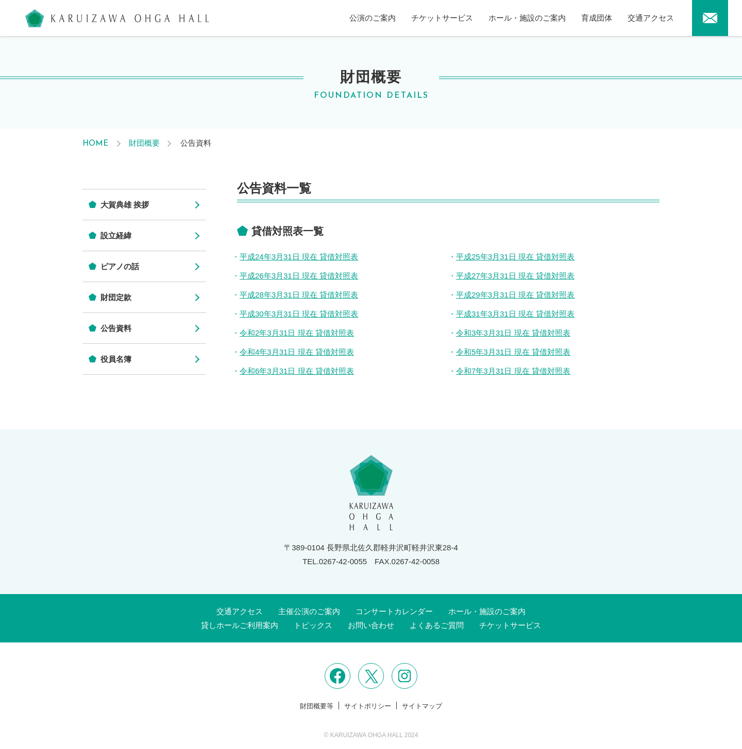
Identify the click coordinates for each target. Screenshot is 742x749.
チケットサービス (442, 17)
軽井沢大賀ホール (117, 18)
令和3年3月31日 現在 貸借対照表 (513, 332)
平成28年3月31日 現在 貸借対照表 (299, 294)
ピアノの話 (119, 266)
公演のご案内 (372, 17)
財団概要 (144, 143)
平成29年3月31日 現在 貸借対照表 (515, 294)
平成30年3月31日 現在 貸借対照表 (299, 313)
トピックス (313, 625)
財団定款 (115, 297)
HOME (95, 144)
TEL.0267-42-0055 (334, 561)
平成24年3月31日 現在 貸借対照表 (299, 256)
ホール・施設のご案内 (527, 17)
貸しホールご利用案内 (239, 625)
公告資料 (115, 328)
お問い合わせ (371, 625)
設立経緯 (115, 235)
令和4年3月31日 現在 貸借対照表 (297, 351)
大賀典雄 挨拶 (124, 204)
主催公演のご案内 (309, 611)
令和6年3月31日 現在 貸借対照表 (297, 371)
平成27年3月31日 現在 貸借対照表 (515, 275)
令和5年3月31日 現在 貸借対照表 (513, 351)
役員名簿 (115, 359)
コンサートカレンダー (394, 611)
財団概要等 (316, 706)
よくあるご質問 (437, 625)
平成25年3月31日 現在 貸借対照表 (515, 256)
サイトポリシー (367, 706)
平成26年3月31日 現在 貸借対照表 (299, 275)
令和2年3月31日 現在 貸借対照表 (297, 332)
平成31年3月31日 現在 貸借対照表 (515, 313)
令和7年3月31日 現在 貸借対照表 (513, 371)
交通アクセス (651, 17)
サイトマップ (422, 706)
